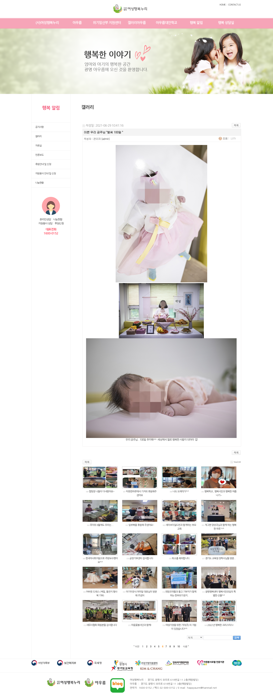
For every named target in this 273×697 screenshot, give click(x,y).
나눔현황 (57, 219)
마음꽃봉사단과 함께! (141, 625)
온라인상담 (45, 219)
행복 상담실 (226, 22)
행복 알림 (196, 22)
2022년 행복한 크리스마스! (220, 625)
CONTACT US (234, 5)
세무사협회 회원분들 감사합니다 (101, 625)
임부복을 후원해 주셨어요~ (141, 525)
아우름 (77, 22)
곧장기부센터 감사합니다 (141, 558)
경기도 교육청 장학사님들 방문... (220, 558)
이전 (137, 646)
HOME (223, 5)
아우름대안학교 (166, 22)
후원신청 (59, 223)
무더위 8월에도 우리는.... (101, 525)
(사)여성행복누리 (47, 22)
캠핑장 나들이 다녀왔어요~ (102, 491)
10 (178, 646)
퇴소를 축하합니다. (181, 558)
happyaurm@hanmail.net (202, 688)
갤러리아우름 (137, 22)
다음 (185, 646)
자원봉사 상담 (45, 223)
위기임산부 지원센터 (107, 22)
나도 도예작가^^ (181, 491)
